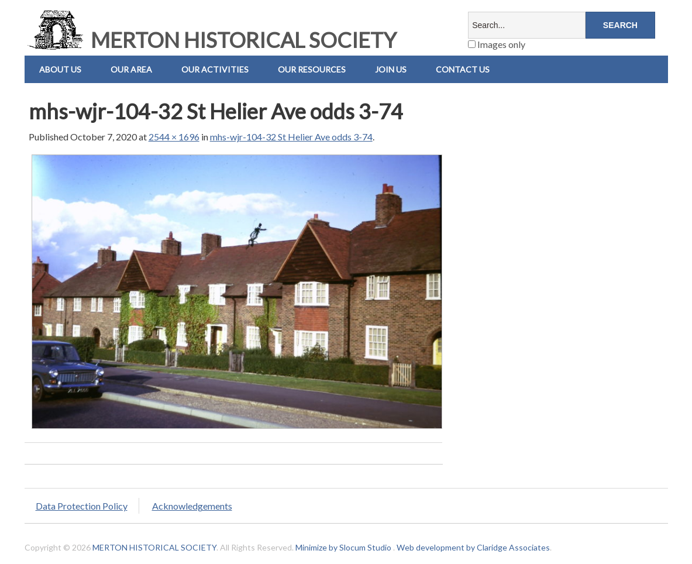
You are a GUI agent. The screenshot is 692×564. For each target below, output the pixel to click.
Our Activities (215, 69)
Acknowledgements (192, 505)
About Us (60, 69)
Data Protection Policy (82, 505)
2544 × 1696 (174, 136)
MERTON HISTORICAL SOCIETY (211, 40)
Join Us (391, 69)
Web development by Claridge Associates (473, 547)
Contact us (463, 69)
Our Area (131, 69)
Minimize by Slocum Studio (343, 547)
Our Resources (312, 69)
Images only (496, 44)
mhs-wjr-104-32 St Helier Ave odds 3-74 (291, 136)
